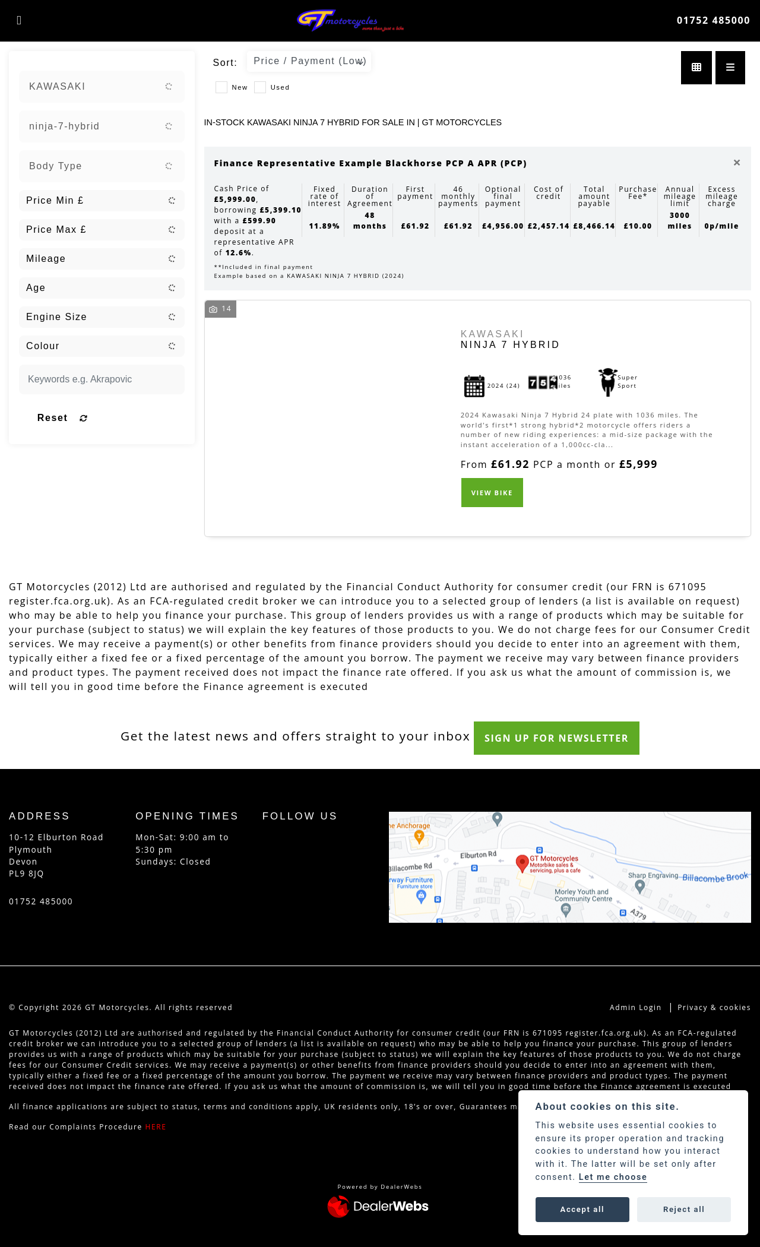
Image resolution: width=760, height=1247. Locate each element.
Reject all (684, 1209)
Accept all (582, 1209)
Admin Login (636, 1007)
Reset (127, 418)
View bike (492, 492)
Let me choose (613, 1177)
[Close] (737, 162)
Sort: (225, 63)
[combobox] (102, 87)
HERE (156, 1127)
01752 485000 (713, 20)
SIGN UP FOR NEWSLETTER (564, 738)
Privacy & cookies (714, 1007)
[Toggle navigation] (19, 20)
